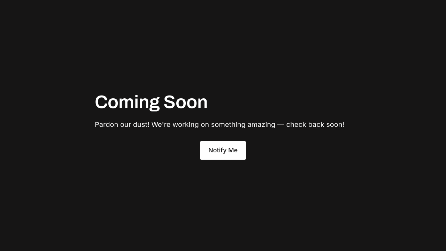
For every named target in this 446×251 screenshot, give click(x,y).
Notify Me (223, 150)
